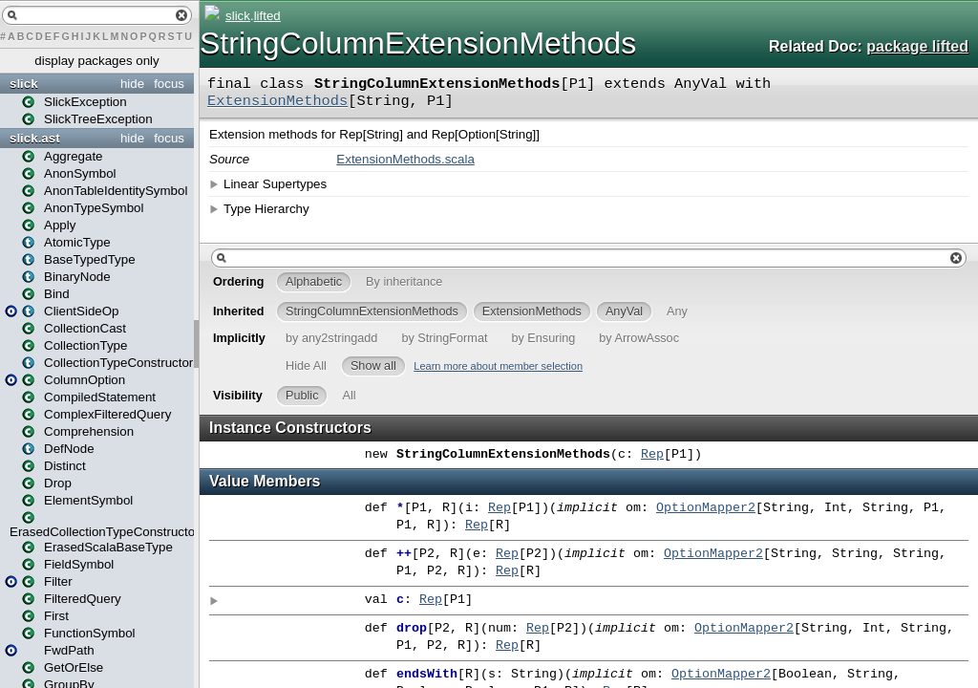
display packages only (96, 61)
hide (132, 83)
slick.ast (35, 138)
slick (24, 83)
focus (169, 83)
